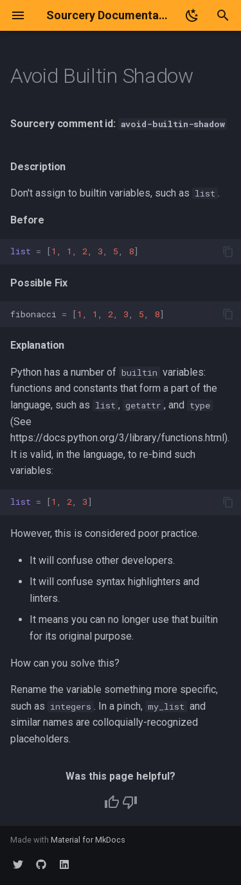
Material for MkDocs (88, 840)
